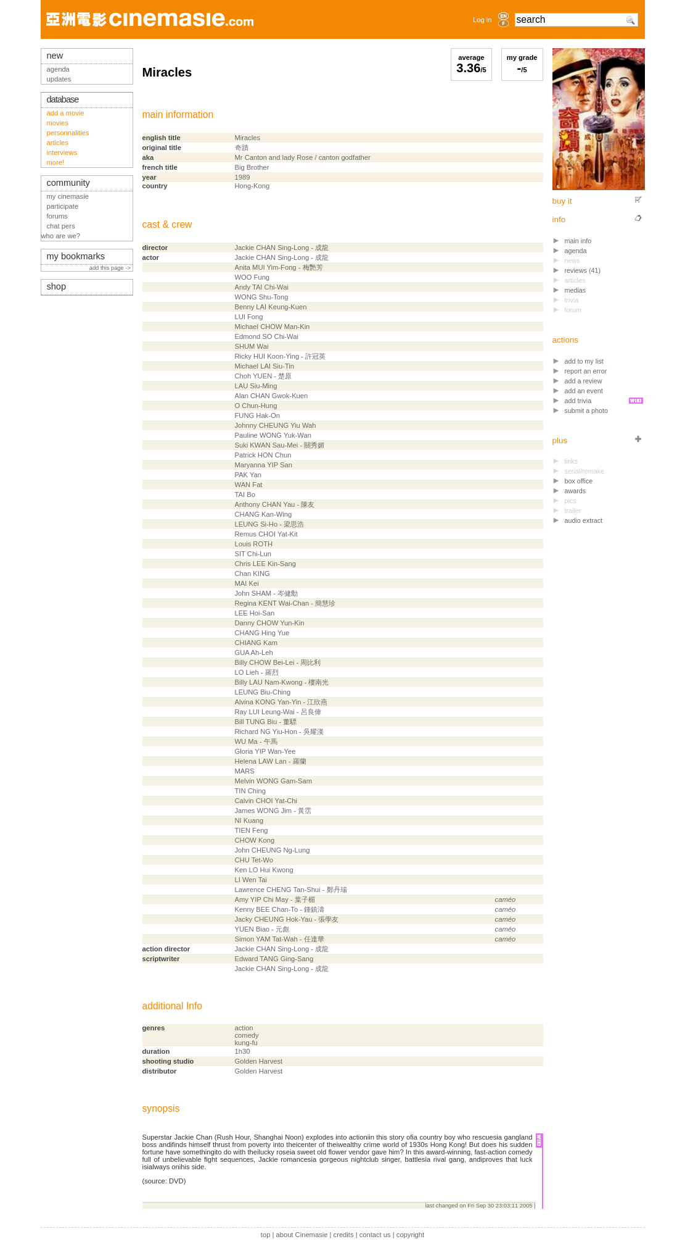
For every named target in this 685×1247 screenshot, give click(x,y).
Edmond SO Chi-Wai (266, 336)
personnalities (68, 132)
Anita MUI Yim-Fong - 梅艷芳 (279, 267)
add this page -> (111, 268)
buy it (562, 201)
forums (57, 216)
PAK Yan (248, 474)
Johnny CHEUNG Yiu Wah (275, 425)
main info (578, 240)
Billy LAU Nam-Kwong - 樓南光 (282, 682)
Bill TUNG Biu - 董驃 (266, 721)
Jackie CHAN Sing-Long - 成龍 (282, 247)
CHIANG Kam (256, 642)
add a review (583, 381)
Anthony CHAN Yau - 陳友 (275, 504)
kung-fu (246, 1042)
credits (344, 1234)
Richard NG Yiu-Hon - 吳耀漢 (279, 731)
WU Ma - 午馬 (256, 741)
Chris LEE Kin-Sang (266, 563)
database (63, 99)
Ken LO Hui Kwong (264, 870)
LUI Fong (249, 316)
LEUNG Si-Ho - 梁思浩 (270, 524)
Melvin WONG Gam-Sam (274, 781)
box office (579, 481)
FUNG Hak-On (257, 415)
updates (59, 79)
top (266, 1234)
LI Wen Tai (251, 879)
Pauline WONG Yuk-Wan (273, 435)
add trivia (578, 400)
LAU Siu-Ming (256, 386)
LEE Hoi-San (255, 613)
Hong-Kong (252, 186)
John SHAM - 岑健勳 (266, 593)
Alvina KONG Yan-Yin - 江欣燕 (281, 702)
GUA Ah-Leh (254, 652)
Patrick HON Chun (263, 455)
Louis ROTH (254, 544)
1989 (242, 177)
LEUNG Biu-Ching (263, 692)
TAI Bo (245, 494)
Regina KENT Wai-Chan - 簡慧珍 (285, 603)
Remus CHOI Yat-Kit (266, 534)
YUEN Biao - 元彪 (262, 929)
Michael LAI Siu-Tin (265, 366)
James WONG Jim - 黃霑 (273, 810)
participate (63, 206)
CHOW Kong (255, 840)
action (244, 1028)
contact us (375, 1234)
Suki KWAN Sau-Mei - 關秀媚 (280, 445)
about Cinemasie (301, 1234)
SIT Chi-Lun (253, 553)
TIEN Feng (251, 830)
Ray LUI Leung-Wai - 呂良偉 (278, 711)
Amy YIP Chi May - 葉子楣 (275, 899)
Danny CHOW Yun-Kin (270, 623)
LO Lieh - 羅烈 (257, 672)
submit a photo (587, 410)
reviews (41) (583, 270)
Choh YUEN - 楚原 (263, 376)
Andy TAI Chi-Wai (262, 287)
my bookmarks (76, 256)
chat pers (61, 226)
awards (575, 490)
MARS (245, 771)
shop (57, 286)
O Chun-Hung (256, 405)
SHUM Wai (252, 346)
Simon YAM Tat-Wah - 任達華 (279, 939)
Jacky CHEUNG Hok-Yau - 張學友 (287, 919)
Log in (482, 19)
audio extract (584, 520)
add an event (584, 390)
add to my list (584, 361)
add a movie (65, 113)
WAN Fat (249, 484)
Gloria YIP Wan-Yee (265, 751)
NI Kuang (249, 820)
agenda (576, 250)
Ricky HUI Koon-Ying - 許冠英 (280, 356)
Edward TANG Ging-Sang (274, 958)
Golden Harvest (259, 1061)
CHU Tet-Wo (254, 860)
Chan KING (252, 573)
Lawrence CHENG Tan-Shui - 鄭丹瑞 (291, 889)
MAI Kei (247, 583)
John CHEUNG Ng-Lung (272, 850)
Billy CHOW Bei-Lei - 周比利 (278, 662)
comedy (247, 1035)
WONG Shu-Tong (262, 297)
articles (57, 142)
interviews (62, 152)
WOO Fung (252, 277)
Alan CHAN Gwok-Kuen (271, 395)
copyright (410, 1234)
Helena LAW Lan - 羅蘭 (270, 761)
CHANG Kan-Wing (263, 514)
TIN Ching (250, 790)
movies (57, 123)
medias (575, 290)
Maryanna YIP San (264, 465)
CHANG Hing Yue (262, 632)
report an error (586, 371)
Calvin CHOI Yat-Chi (266, 800)
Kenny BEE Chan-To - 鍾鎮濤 (280, 909)
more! (56, 162)
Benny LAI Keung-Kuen (271, 307)
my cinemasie (68, 196)
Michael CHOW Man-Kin (272, 326)
